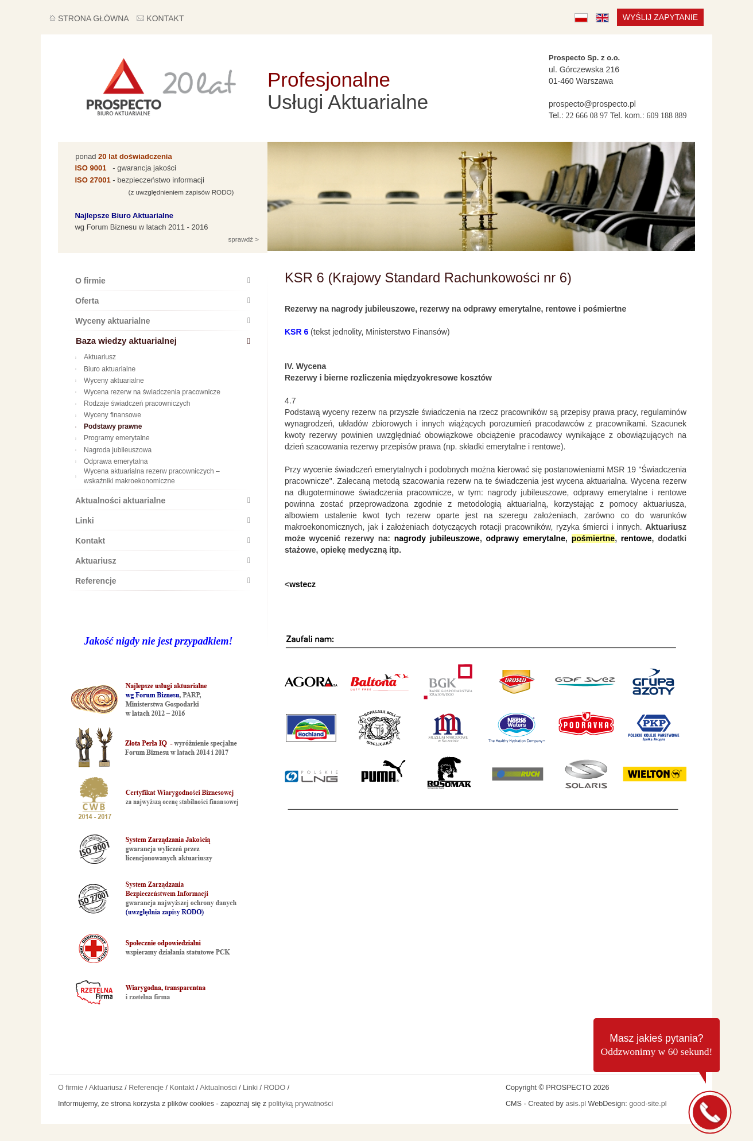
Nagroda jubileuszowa (113, 450)
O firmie (162, 280)
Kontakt (162, 540)
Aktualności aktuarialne (162, 500)
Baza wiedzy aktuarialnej (163, 341)
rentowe (636, 538)
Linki (162, 520)
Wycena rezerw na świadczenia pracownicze (147, 392)
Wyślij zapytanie (660, 17)
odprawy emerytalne (525, 538)
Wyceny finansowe (108, 415)
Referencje (162, 580)
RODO (274, 1088)
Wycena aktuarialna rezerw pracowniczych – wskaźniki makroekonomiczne (147, 476)
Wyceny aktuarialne (162, 320)
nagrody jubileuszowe (437, 538)
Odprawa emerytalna (111, 461)
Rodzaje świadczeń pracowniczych (132, 403)
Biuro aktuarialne (105, 369)
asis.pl (575, 1104)
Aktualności (218, 1088)
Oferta (162, 300)
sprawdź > (242, 239)
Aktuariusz (95, 357)
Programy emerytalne (112, 438)
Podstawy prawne (108, 426)
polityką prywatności (301, 1104)
